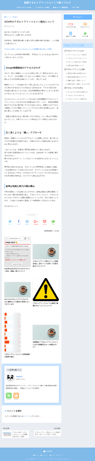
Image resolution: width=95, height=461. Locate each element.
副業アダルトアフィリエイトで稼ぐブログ (47, 2)
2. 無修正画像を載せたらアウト (76, 77)
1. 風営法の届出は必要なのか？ (76, 73)
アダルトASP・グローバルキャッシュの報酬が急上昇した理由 (28, 49)
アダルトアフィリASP (23, 7)
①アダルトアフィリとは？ (74, 51)
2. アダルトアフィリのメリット (76, 58)
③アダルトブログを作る (73, 88)
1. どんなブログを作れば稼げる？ (77, 92)
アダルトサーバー (85, 25)
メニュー (44, 455)
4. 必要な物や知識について (75, 65)
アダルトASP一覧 (70, 25)
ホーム (36, 455)
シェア (52, 455)
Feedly (9, 399)
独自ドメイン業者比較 (60, 7)
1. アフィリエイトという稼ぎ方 (76, 55)
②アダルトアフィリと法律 (74, 69)
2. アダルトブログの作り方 (75, 95)
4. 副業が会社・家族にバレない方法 (78, 84)
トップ (59, 455)
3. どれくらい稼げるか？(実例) (76, 62)
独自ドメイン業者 (70, 34)
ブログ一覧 (75, 7)
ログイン (26, 416)
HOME (47, 451)
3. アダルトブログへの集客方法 (76, 99)
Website (16, 399)
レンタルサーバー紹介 (42, 7)
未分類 (56, 231)
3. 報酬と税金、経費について (75, 80)
